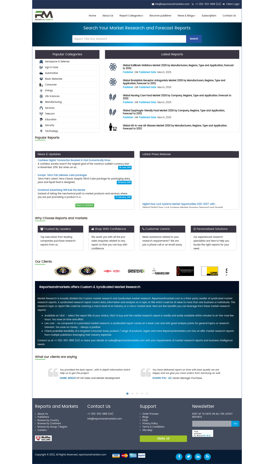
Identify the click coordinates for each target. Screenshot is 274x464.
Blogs (144, 417)
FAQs (144, 420)
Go (235, 424)
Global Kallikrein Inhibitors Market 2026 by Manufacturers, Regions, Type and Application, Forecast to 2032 (178, 67)
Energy (46, 90)
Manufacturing (50, 102)
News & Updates (84, 205)
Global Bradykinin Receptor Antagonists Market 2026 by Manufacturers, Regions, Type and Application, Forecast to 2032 (174, 82)
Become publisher (160, 16)
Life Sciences (49, 96)
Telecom (47, 114)
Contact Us (229, 16)
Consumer (48, 85)
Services (47, 108)
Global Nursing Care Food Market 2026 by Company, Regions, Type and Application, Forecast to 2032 (177, 97)
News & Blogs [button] (186, 16)
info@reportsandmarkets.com (172, 4)
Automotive (48, 73)
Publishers (42, 417)
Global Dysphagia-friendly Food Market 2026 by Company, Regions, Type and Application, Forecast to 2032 (174, 112)
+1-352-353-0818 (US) (208, 4)
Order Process (149, 414)
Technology (48, 131)
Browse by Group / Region (51, 427)
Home (92, 16)
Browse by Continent (48, 423)
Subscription (209, 16)
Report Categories (131, 16)
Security (46, 125)
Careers (41, 430)
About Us (107, 16)
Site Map (146, 430)
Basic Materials (50, 79)
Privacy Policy (149, 423)
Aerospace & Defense (54, 61)
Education (47, 119)
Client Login (231, 4)
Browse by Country (47, 420)
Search (194, 39)
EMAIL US (163, 438)
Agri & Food (48, 67)
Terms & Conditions (152, 427)
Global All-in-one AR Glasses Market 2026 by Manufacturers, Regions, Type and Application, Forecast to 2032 (175, 127)
